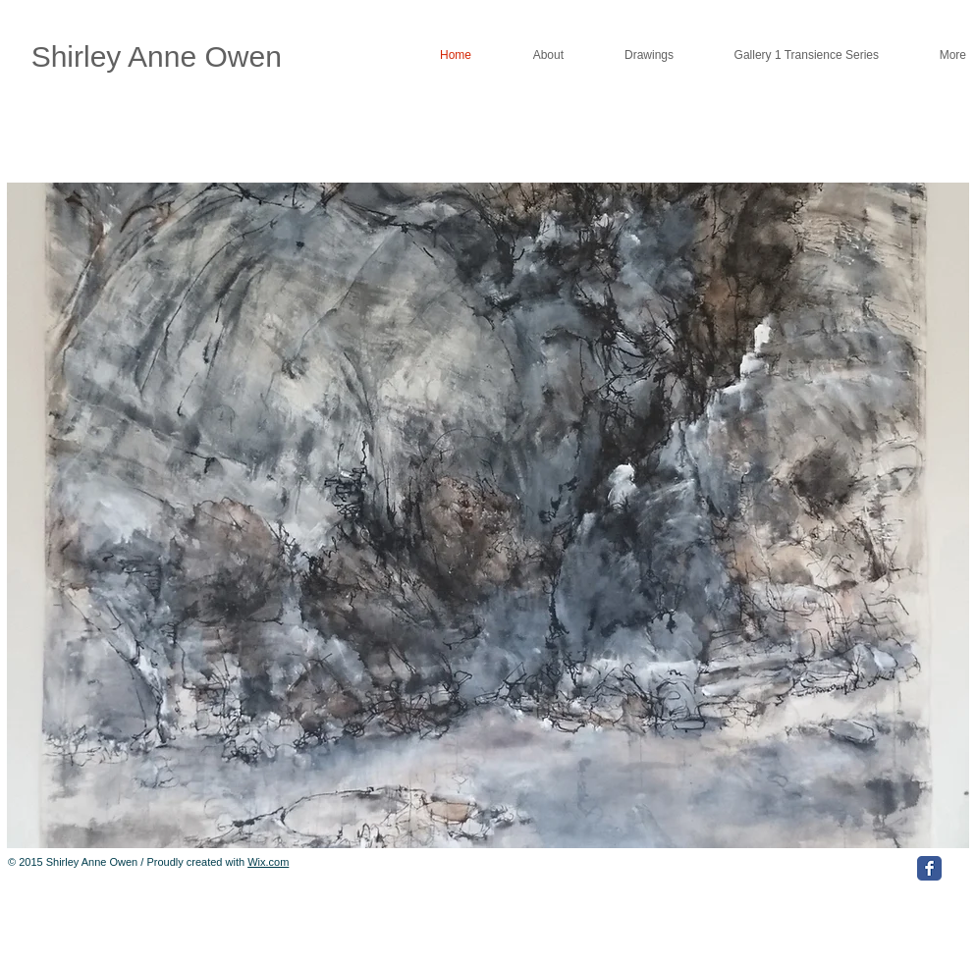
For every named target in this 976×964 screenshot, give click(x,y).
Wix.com (268, 862)
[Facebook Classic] (929, 868)
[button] (488, 515)
